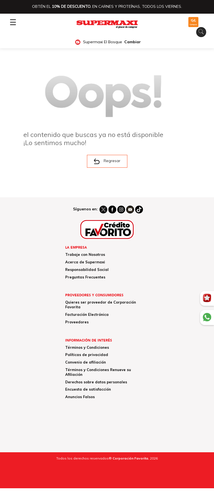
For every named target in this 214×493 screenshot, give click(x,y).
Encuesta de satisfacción (88, 389)
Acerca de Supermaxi (85, 262)
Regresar (107, 161)
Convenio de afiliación (85, 362)
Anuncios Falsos (80, 397)
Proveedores (77, 322)
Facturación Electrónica (87, 314)
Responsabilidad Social (87, 269)
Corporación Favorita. (131, 458)
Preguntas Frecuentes (85, 277)
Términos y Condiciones (87, 347)
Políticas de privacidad (86, 354)
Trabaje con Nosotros (85, 254)
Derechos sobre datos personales (96, 382)
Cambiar (132, 42)
